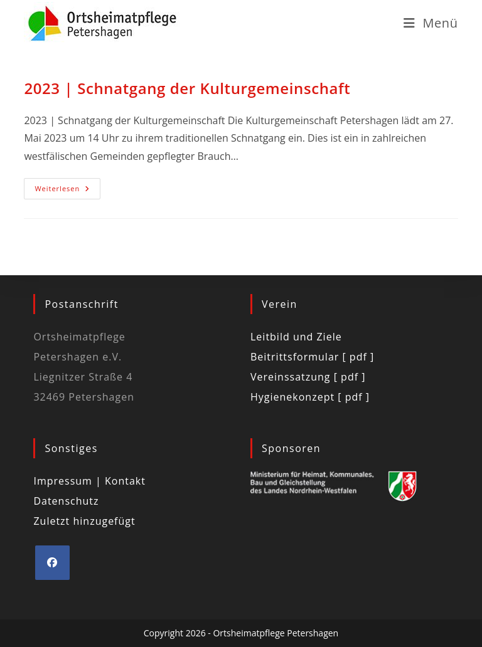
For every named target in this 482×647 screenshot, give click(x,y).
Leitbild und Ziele (296, 337)
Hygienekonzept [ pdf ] (310, 397)
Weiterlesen (67, 185)
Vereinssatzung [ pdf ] (307, 377)
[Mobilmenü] (431, 22)
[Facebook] (52, 562)
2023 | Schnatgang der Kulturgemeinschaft (187, 88)
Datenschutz (66, 501)
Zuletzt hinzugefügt (84, 521)
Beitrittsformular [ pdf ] (312, 357)
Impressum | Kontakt (89, 481)
